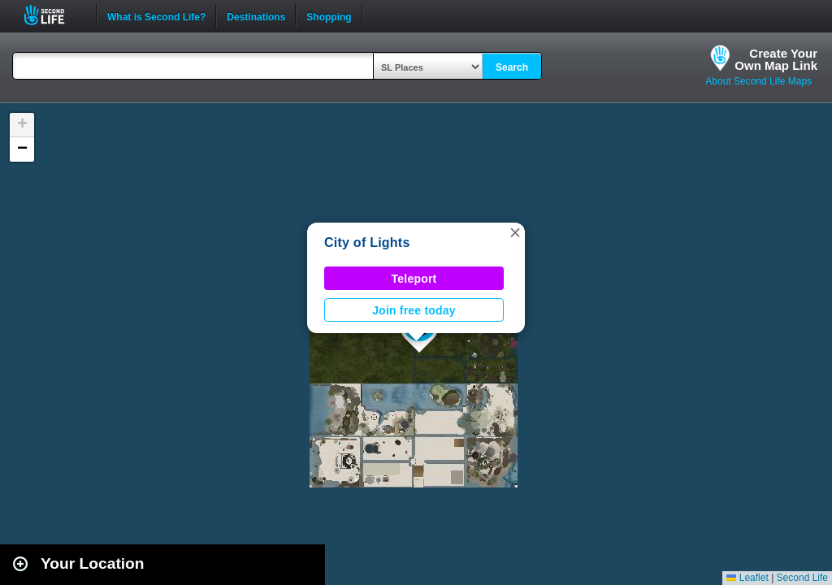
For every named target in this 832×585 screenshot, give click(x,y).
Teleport (414, 278)
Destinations (256, 15)
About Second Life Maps (758, 81)
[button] (515, 232)
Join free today (414, 310)
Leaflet (747, 577)
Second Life (53, 15)
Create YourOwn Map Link (775, 59)
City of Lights (367, 242)
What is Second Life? (156, 15)
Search (512, 67)
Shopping (328, 15)
